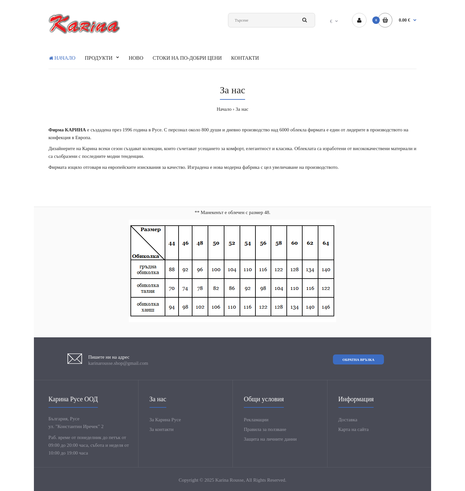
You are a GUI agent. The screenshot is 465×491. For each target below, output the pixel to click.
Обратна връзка (359, 360)
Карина (89, 148)
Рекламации (256, 419)
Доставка (347, 419)
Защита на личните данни (270, 439)
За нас (242, 109)
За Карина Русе (165, 419)
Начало (224, 109)
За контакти (162, 429)
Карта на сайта (353, 429)
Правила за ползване (265, 429)
